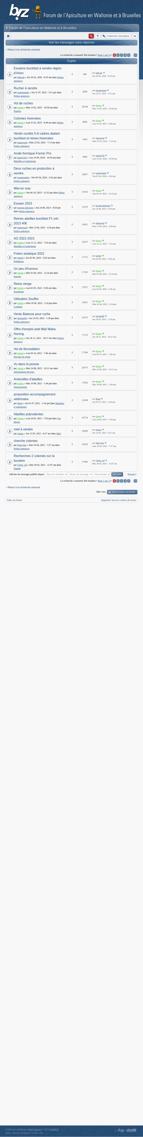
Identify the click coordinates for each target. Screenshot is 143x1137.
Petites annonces (22, 96)
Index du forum (14, 500)
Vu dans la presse (26, 364)
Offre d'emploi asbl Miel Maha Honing (35, 331)
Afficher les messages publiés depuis (38, 474)
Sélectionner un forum (123, 491)
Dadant (17, 468)
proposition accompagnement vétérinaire (34, 397)
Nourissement (20, 387)
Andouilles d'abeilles (28, 379)
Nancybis (21, 445)
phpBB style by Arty (120, 1130)
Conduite (18, 306)
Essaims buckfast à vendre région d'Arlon (37, 71)
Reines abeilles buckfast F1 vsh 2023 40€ (36, 221)
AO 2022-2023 (24, 238)
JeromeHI (22, 318)
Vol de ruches (23, 103)
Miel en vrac (22, 188)
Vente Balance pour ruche (32, 314)
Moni (19, 403)
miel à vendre (23, 429)
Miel (58, 433)
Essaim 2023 (23, 203)
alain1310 (22, 157)
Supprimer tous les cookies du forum (118, 500)
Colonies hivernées (27, 118)
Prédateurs (19, 261)
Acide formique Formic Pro (32, 153)
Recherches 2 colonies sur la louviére (34, 458)
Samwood (22, 142)
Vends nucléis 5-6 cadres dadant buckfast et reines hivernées (37, 136)
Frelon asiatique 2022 (29, 253)
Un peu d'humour (26, 268)
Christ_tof (22, 465)
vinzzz (20, 433)
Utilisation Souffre (26, 299)
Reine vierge (23, 283)
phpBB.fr (54, 1129)
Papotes (17, 111)
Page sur (104, 55)
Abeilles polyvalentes (28, 414)
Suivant (131, 474)
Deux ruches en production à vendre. (34, 171)
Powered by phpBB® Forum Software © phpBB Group (131, 1130)
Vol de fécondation (27, 349)
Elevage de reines (22, 356)
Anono (20, 107)
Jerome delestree (25, 207)
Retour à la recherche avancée (24, 49)
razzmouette (23, 92)
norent (20, 257)
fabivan (20, 77)
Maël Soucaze (35, 1129)
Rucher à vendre (25, 88)
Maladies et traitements (25, 161)
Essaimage (19, 291)
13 (135, 55)
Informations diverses (24, 372)
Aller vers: (101, 491)
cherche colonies (26, 440)
